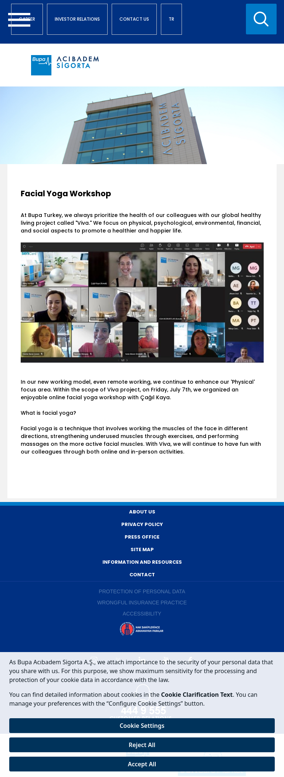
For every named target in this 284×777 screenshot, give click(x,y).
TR (171, 19)
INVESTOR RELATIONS (77, 19)
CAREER (27, 19)
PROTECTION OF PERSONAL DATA (142, 591)
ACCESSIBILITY (142, 614)
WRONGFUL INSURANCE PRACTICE (142, 602)
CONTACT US (134, 19)
